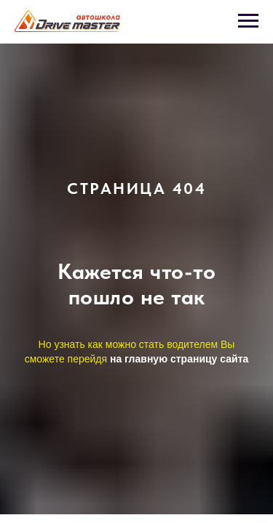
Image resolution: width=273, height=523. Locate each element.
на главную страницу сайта (179, 359)
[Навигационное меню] (248, 21)
